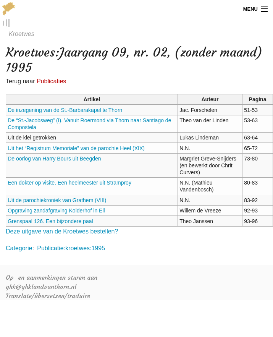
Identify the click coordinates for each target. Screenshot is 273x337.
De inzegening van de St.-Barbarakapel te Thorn (65, 110)
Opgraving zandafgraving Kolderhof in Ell (56, 211)
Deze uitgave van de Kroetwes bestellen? (62, 231)
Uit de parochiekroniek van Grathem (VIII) (57, 200)
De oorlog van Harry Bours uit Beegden (54, 159)
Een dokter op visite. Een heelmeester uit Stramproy (69, 183)
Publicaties (51, 81)
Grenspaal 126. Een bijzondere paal (50, 221)
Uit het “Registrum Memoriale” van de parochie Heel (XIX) (76, 148)
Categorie (19, 248)
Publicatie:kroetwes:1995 (71, 248)
